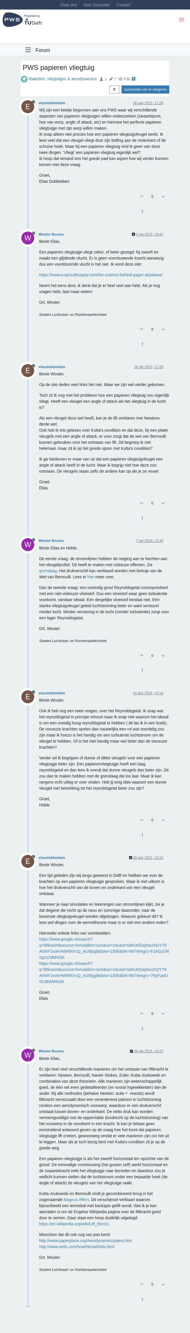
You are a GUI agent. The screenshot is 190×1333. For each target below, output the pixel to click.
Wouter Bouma (51, 234)
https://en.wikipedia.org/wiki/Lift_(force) (74, 1224)
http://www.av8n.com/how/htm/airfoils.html (76, 1246)
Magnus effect (76, 1199)
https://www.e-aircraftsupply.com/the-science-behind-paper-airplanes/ (101, 275)
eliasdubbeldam (52, 103)
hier (91, 577)
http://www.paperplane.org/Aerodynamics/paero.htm (85, 1240)
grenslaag (48, 570)
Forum (42, 50)
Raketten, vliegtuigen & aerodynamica (63, 79)
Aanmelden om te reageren (145, 89)
